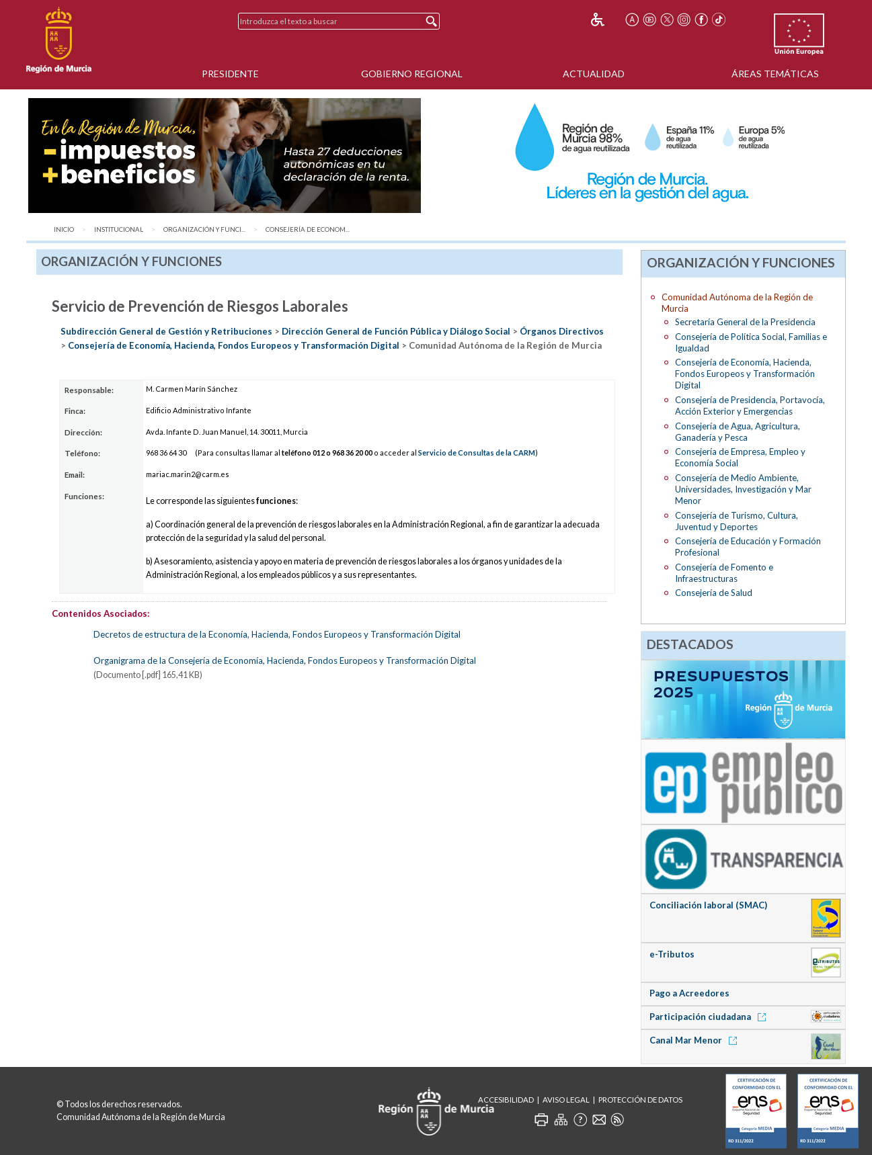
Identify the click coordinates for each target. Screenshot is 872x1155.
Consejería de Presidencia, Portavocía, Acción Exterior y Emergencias (750, 405)
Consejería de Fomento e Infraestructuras (724, 573)
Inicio (64, 229)
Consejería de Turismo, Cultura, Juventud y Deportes (736, 521)
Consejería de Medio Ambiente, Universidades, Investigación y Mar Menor (743, 489)
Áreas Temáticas (775, 73)
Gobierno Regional (412, 73)
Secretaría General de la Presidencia (745, 321)
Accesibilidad (506, 1099)
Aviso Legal (566, 1099)
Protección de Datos (640, 1099)
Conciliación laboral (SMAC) (708, 905)
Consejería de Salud (713, 592)
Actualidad (594, 73)
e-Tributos (672, 954)
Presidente (230, 73)
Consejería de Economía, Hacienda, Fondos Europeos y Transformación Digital (233, 345)
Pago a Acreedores (689, 993)
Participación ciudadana (709, 1016)
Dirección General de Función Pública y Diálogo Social (396, 331)
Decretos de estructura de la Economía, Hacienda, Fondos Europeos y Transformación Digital (277, 634)
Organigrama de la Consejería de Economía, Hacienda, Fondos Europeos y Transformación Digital (284, 660)
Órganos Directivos (562, 331)
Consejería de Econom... (308, 229)
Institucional (118, 229)
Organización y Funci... (204, 229)
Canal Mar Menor (695, 1040)
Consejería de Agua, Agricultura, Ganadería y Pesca (737, 432)
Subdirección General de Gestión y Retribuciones (166, 331)
